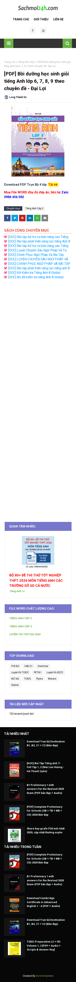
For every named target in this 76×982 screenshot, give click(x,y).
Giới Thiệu (41, 19)
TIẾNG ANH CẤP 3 (20, 626)
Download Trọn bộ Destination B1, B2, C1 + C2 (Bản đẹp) (46, 743)
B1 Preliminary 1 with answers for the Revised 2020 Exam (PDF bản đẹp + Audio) (45, 788)
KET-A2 (15, 678)
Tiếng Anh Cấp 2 (27, 62)
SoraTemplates (45, 975)
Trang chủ (9, 62)
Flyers (39, 678)
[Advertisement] (38, 398)
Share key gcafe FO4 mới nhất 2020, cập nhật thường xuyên (45, 830)
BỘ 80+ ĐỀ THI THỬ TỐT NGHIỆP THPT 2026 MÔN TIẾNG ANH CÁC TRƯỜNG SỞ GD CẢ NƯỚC (36, 580)
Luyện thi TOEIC (20, 672)
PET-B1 (38, 672)
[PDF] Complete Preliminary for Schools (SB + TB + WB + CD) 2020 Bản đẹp (44, 810)
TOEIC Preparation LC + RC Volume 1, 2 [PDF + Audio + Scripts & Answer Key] (44, 945)
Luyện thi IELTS (55, 672)
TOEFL (27, 678)
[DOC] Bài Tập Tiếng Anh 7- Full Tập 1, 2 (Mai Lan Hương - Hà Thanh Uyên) (45, 767)
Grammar (43, 666)
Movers (52, 678)
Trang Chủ (21, 19)
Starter (15, 685)
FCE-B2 (15, 666)
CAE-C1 (28, 666)
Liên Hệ (58, 19)
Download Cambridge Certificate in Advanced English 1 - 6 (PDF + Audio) (43, 902)
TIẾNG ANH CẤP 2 (20, 618)
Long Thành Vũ (18, 97)
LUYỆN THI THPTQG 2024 (25, 634)
